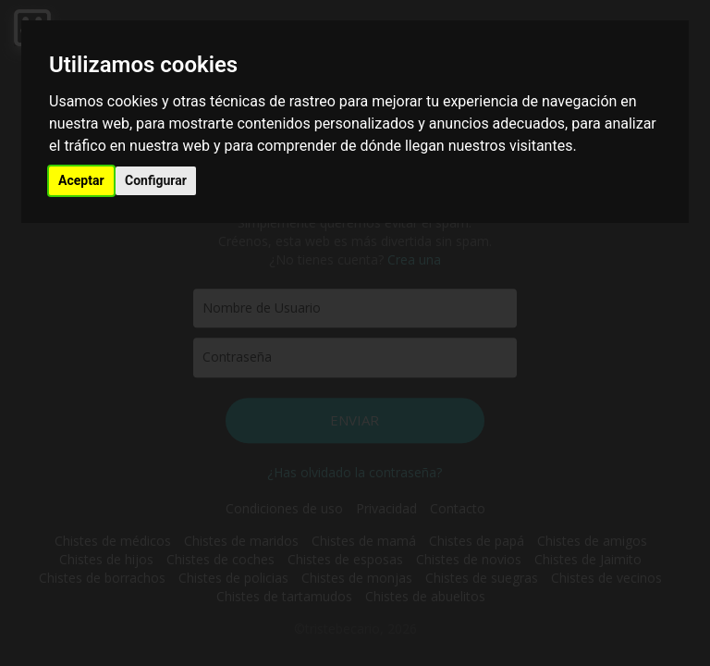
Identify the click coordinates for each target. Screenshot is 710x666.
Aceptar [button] (81, 180)
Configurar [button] (156, 180)
